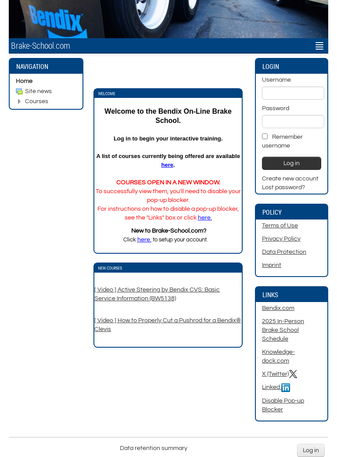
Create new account (290, 179)
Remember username (282, 141)
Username (276, 80)
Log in (311, 450)
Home (24, 81)
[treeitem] (46, 81)
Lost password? (283, 187)
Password (275, 108)
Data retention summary (153, 448)
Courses (36, 101)
